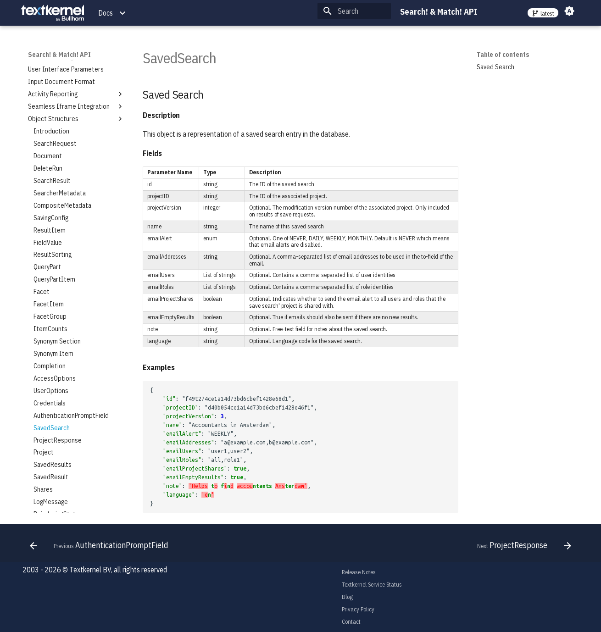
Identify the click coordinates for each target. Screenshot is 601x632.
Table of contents (503, 54)
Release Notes (359, 572)
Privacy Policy (358, 609)
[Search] (354, 11)
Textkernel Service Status (372, 584)
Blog (347, 597)
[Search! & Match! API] (52, 13)
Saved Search (495, 67)
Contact (351, 622)
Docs (105, 12)
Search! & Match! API (59, 54)
